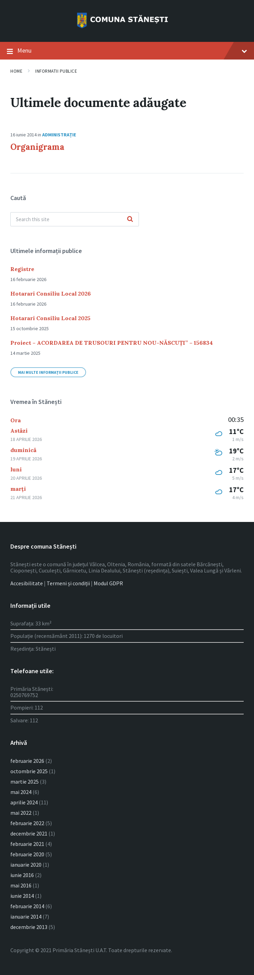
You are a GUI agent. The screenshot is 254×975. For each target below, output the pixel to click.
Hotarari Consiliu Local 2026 (50, 293)
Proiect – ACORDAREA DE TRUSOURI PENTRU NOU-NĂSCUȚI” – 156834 (111, 342)
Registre (22, 268)
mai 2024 (20, 791)
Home (16, 71)
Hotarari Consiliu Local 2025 (50, 318)
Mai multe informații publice (48, 372)
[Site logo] (127, 28)
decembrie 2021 (28, 833)
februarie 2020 (27, 854)
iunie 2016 (22, 875)
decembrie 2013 (28, 926)
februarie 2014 (27, 906)
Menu (127, 50)
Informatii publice (56, 71)
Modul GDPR (108, 583)
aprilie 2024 (24, 802)
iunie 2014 (22, 895)
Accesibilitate (26, 583)
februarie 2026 (27, 760)
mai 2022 (20, 812)
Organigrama (37, 147)
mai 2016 (20, 885)
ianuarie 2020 (25, 864)
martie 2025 (24, 781)
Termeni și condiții (68, 583)
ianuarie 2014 (25, 916)
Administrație (59, 135)
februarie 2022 (27, 823)
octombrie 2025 (29, 771)
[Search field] (75, 219)
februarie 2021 (27, 843)
